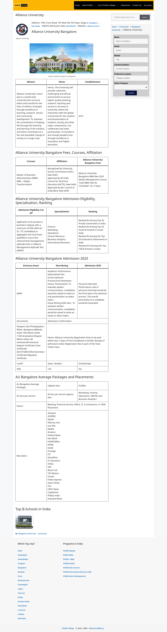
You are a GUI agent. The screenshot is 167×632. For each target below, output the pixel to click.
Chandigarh (23, 585)
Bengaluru (93, 23)
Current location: (121, 65)
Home (77, 5)
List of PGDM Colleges (109, 5)
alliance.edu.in (93, 26)
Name (116, 37)
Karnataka (36, 26)
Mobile (117, 56)
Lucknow (21, 610)
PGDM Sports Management (74, 576)
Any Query (148, 5)
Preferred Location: (123, 74)
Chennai (21, 593)
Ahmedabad (23, 559)
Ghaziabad (22, 606)
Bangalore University (27, 534)
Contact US (136, 5)
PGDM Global (68, 563)
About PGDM (89, 5)
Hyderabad (22, 555)
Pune (20, 576)
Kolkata (21, 614)
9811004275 (71, 26)
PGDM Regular (69, 551)
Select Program (121, 83)
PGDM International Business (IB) (77, 572)
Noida (20, 597)
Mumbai (21, 572)
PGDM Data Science (71, 568)
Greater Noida (23, 602)
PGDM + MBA (68, 559)
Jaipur (20, 589)
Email (116, 46)
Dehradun (22, 618)
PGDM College (68, 628)
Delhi (20, 551)
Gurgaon (21, 563)
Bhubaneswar (23, 580)
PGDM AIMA (68, 555)
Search (144, 17)
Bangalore (22, 568)
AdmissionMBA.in (96, 628)
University (42, 534)
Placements (125, 5)
